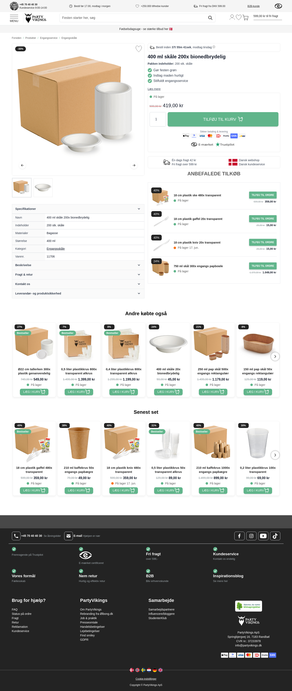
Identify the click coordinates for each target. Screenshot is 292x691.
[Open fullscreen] (78, 109)
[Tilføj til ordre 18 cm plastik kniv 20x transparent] (263, 242)
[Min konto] (232, 17)
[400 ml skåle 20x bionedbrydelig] (168, 392)
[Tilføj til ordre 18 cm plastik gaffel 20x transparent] (263, 218)
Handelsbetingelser (92, 626)
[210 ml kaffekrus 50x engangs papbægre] (79, 490)
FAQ (15, 609)
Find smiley (87, 635)
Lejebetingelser (90, 631)
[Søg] (210, 18)
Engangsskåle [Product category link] (56, 248)
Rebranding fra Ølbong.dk (96, 613)
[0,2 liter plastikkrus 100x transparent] (258, 490)
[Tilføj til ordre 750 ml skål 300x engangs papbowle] (263, 266)
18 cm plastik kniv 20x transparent (197, 242)
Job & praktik (88, 618)
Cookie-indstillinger (146, 678)
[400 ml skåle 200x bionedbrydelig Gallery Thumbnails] (32, 188)
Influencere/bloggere (162, 613)
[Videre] (134, 165)
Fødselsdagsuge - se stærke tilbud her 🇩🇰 (146, 29)
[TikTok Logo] (275, 536)
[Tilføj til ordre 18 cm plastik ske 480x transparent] (263, 195)
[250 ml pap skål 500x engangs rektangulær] (213, 392)
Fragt (15, 618)
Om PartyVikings (91, 609)
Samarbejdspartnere (162, 609)
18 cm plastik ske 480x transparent (197, 195)
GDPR (84, 639)
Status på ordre (22, 613)
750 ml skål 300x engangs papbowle (198, 266)
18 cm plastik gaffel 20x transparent (198, 219)
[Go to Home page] (35, 17)
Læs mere (154, 89)
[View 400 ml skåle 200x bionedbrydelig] (22, 188)
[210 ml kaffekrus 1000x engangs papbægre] (213, 490)
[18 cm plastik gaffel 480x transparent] (34, 490)
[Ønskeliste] (239, 17)
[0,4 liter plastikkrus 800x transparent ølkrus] (123, 392)
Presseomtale (89, 622)
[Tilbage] (22, 165)
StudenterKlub (158, 618)
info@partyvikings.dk (248, 645)
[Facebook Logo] (239, 536)
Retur (15, 622)
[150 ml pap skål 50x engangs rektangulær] (258, 392)
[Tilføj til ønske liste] (139, 49)
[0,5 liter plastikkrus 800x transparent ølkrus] (79, 392)
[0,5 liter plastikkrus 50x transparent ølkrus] (168, 490)
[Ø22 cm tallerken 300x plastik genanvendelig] (34, 392)
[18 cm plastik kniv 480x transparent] (123, 490)
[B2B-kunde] (258, 6)
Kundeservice (20, 631)
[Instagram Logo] (251, 536)
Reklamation (20, 626)
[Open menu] (14, 18)
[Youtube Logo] (263, 536)
